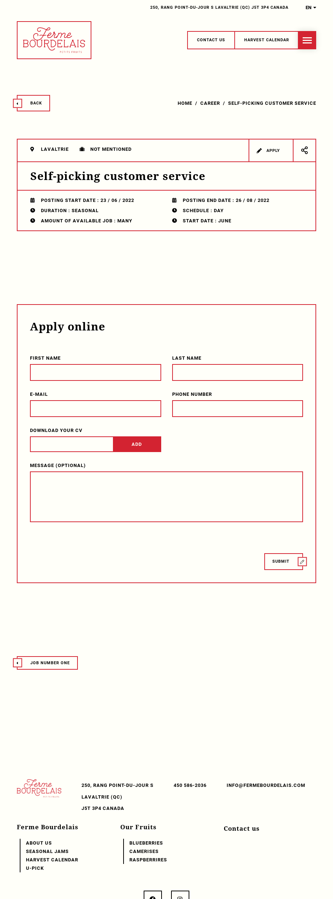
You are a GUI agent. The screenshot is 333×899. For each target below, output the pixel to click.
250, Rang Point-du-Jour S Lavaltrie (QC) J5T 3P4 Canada (219, 7)
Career (210, 103)
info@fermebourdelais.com (266, 785)
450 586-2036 (190, 785)
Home (185, 103)
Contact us (242, 828)
